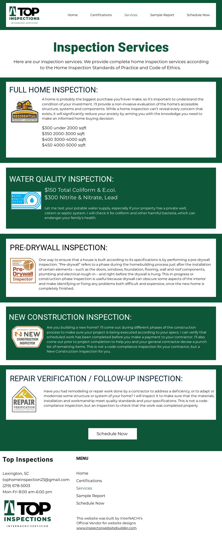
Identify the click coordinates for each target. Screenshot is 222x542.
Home (82, 473)
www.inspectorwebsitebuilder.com (106, 528)
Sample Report (90, 495)
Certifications (89, 480)
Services (84, 488)
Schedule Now (90, 503)
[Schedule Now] (112, 433)
